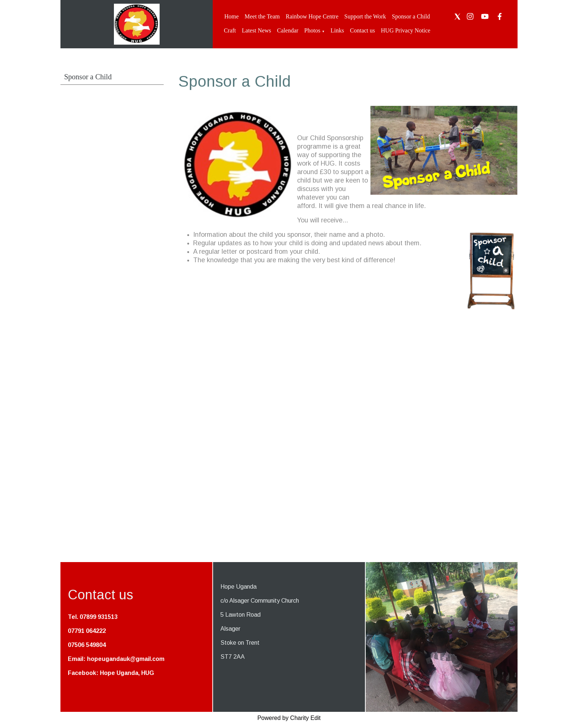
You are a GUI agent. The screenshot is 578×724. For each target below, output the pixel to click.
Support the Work (365, 16)
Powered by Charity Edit (289, 718)
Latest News (256, 30)
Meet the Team (262, 16)
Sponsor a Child (411, 16)
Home (231, 16)
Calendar (288, 30)
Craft (230, 30)
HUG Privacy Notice (405, 30)
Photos (312, 30)
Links (337, 30)
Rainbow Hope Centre (312, 16)
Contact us (362, 30)
